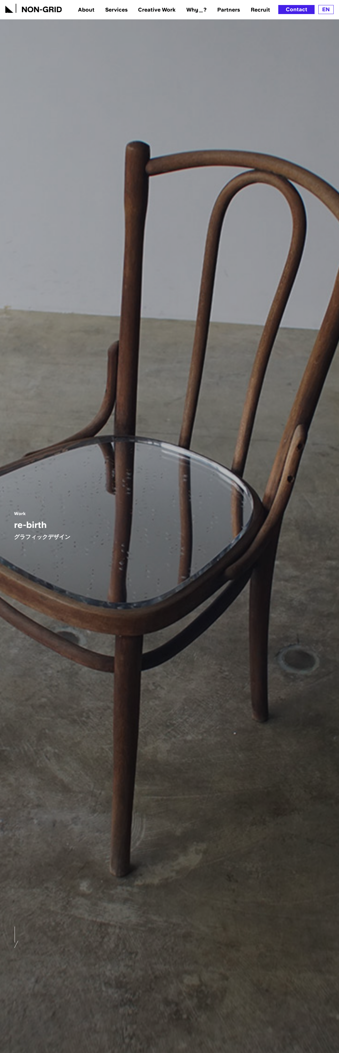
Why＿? (196, 10)
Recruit (260, 10)
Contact (296, 9)
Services (116, 10)
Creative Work (157, 10)
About (86, 10)
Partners (228, 10)
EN (326, 9)
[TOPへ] (33, 7)
